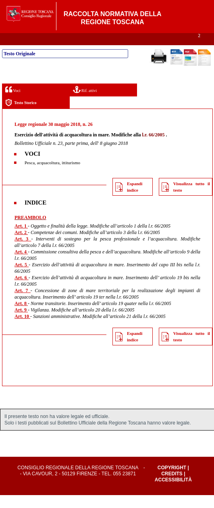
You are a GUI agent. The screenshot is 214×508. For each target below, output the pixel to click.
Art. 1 (21, 239)
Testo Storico (20, 115)
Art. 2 (21, 245)
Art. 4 (21, 265)
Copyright (172, 480)
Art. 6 (22, 290)
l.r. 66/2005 (153, 148)
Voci (12, 102)
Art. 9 (21, 323)
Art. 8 (21, 316)
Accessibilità (173, 492)
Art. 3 (23, 252)
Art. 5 (22, 277)
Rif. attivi (85, 102)
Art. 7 (23, 303)
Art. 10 (22, 329)
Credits (172, 486)
